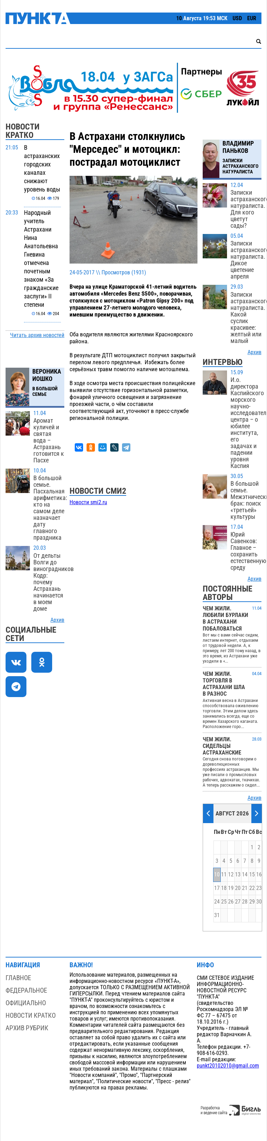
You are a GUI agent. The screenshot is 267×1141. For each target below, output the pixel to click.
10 (217, 875)
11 (224, 875)
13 (238, 875)
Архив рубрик (27, 1028)
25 (224, 902)
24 (217, 902)
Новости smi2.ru (88, 502)
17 (217, 888)
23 (259, 888)
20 (238, 888)
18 (224, 888)
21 (245, 888)
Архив (57, 620)
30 (259, 902)
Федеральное (26, 990)
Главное (18, 978)
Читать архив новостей (37, 335)
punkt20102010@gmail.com (228, 1066)
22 (252, 888)
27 (238, 902)
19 (231, 888)
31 (217, 915)
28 (245, 902)
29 (252, 902)
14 (245, 875)
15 (252, 875)
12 (231, 875)
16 (259, 875)
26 (231, 902)
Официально (26, 1003)
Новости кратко (31, 1015)
